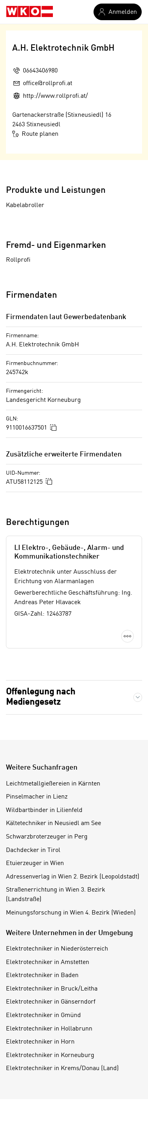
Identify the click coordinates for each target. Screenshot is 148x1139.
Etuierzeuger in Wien (35, 863)
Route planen (35, 134)
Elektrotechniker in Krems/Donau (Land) (62, 1068)
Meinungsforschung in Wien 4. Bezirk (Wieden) (71, 913)
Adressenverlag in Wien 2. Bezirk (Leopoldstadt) (72, 877)
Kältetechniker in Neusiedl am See (53, 823)
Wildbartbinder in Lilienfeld (44, 810)
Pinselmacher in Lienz (36, 797)
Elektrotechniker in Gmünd (43, 1015)
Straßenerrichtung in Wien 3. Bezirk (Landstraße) (55, 895)
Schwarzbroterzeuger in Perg (47, 837)
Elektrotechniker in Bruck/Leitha (51, 989)
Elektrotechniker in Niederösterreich (57, 949)
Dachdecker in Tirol (33, 850)
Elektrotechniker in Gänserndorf (51, 1002)
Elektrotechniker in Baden (42, 975)
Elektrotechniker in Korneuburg (50, 1055)
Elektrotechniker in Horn (40, 1042)
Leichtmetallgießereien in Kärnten (53, 784)
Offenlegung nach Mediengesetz (40, 697)
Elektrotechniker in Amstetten (47, 962)
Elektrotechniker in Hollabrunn (49, 1029)
